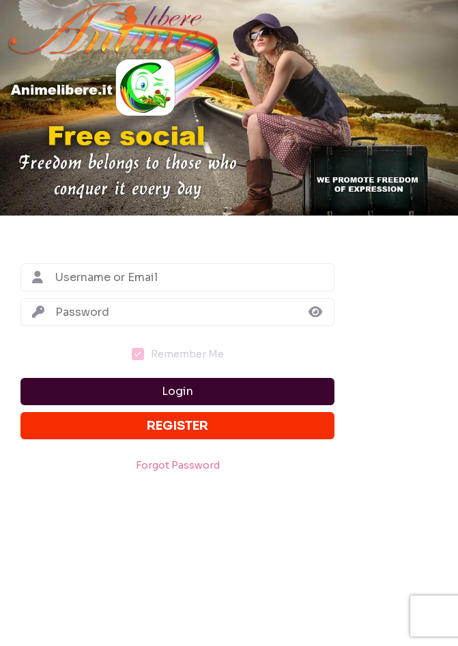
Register (177, 425)
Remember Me (187, 354)
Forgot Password (178, 465)
